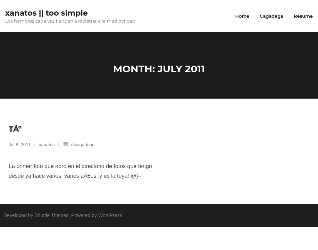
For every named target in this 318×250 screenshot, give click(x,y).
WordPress (110, 215)
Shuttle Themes (52, 215)
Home (242, 16)
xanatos (47, 144)
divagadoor (82, 144)
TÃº (15, 129)
